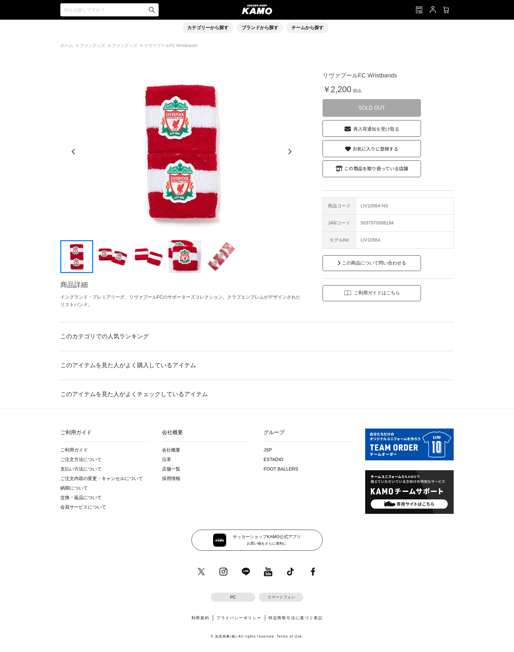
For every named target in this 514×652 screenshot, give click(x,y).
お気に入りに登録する (375, 148)
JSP (268, 449)
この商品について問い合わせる (374, 262)
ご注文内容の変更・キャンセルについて (101, 478)
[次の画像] (290, 151)
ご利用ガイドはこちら (377, 292)
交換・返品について (81, 497)
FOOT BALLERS (281, 469)
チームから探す (307, 27)
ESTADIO (273, 459)
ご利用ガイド (74, 449)
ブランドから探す (260, 27)
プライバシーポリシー (239, 618)
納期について (74, 488)
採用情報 (171, 478)
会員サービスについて (83, 507)
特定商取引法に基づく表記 (295, 618)
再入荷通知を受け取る (376, 129)
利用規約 (200, 618)
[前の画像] (73, 151)
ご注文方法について (81, 459)
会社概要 (171, 449)
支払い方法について (81, 469)
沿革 (166, 459)
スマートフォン (281, 597)
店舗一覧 (171, 469)
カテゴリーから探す (207, 27)
